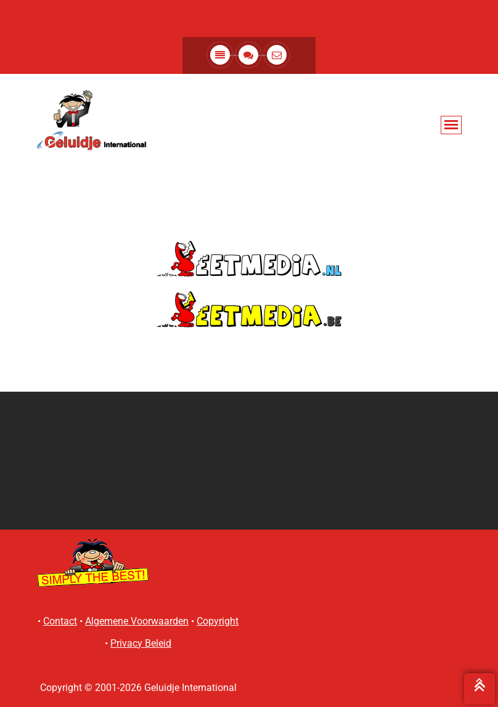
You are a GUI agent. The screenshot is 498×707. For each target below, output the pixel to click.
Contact (60, 621)
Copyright (218, 621)
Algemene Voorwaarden (137, 621)
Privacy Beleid (140, 643)
